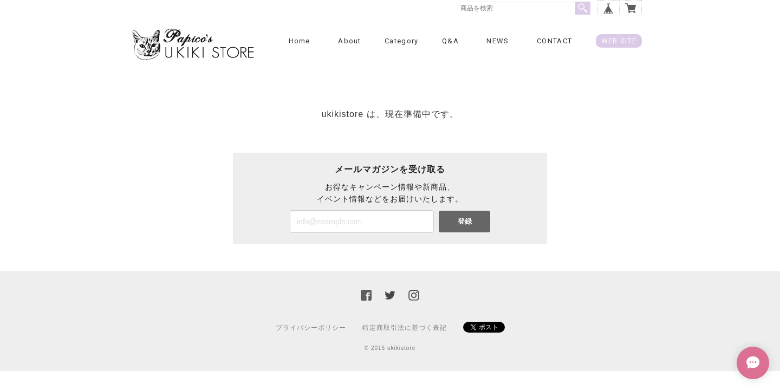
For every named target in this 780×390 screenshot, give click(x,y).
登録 (465, 221)
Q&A (450, 41)
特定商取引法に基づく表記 (404, 328)
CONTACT (554, 41)
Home (299, 41)
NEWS (497, 41)
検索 (582, 8)
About (349, 41)
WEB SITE (618, 41)
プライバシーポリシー (311, 328)
